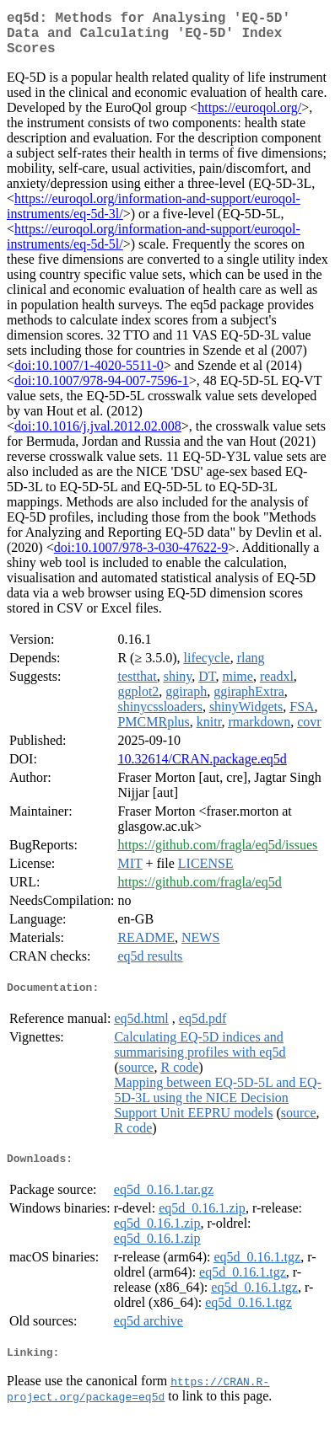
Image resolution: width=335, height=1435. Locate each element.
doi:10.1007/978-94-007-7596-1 (101, 390)
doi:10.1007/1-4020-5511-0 (89, 375)
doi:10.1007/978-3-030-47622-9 (141, 557)
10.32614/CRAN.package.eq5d (201, 769)
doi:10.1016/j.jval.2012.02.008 (97, 436)
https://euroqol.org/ (249, 117)
